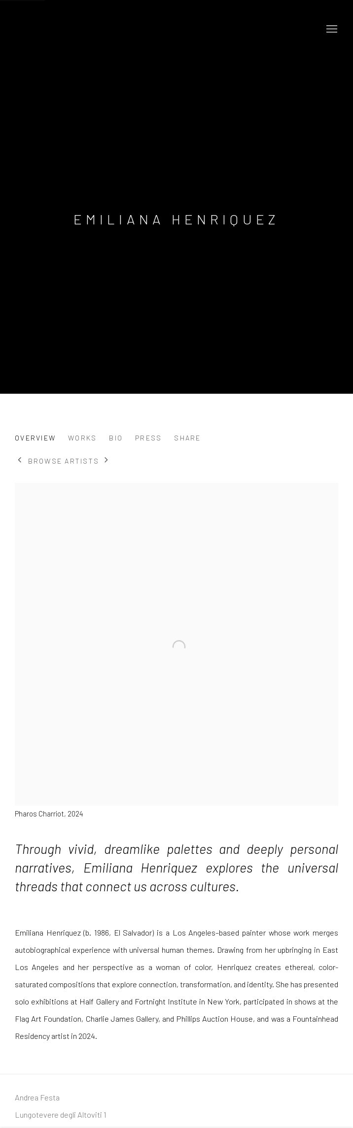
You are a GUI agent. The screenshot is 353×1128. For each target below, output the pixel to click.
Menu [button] (330, 29)
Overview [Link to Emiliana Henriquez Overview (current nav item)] (35, 438)
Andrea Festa (103, 29)
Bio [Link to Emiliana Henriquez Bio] (116, 438)
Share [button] (187, 438)
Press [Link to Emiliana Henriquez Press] (148, 438)
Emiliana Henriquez (176, 219)
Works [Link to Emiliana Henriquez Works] (82, 438)
